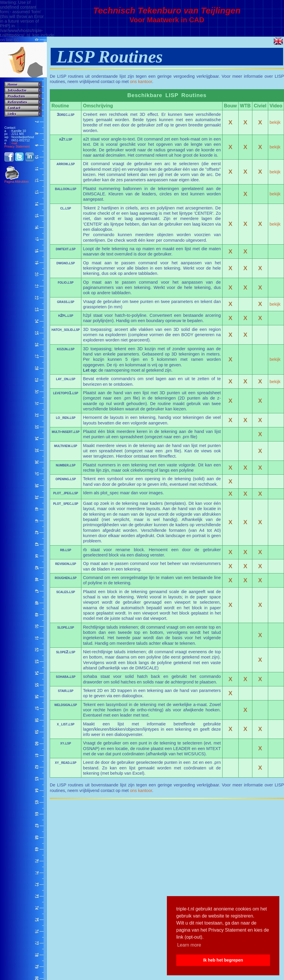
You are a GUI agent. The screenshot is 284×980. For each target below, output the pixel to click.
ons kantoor (141, 81)
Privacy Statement (17, 146)
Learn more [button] (189, 944)
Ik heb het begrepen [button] (223, 960)
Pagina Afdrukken (16, 180)
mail (14, 143)
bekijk (275, 122)
